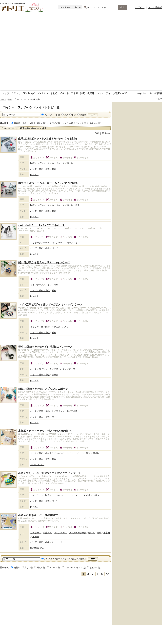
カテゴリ (15, 93)
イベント (64, 93)
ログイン (139, 7)
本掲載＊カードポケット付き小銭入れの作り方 (46, 430)
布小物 (70, 163)
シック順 (81, 123)
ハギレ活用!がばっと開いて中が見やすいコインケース (50, 304)
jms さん (34, 174)
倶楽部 (90, 93)
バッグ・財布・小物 (40, 169)
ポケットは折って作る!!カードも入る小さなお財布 (48, 183)
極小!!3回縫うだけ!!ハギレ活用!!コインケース (45, 346)
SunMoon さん (37, 464)
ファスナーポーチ (77, 532)
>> (107, 573)
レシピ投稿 (156, 93)
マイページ (142, 93)
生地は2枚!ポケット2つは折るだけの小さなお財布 (48, 138)
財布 (32, 163)
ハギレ (76, 242)
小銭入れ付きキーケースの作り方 (38, 515)
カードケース (58, 163)
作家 (74, 115)
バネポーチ (35, 242)
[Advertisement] (38, 53)
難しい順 (41, 123)
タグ (66, 115)
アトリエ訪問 (78, 93)
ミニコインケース (60, 495)
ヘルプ (159, 99)
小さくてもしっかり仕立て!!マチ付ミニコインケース (49, 473)
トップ (5, 93)
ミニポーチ (76, 495)
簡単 (77, 205)
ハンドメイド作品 (52, 115)
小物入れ (56, 327)
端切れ (96, 453)
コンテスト (42, 93)
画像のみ (106, 133)
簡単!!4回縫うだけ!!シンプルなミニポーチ (43, 388)
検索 (10, 99)
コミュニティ (103, 93)
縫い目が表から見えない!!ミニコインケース (44, 262)
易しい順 (28, 123)
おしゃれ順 (95, 123)
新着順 (17, 123)
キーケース (35, 532)
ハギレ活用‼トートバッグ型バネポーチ (41, 225)
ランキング (28, 93)
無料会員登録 (155, 7)
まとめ (53, 93)
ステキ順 (68, 123)
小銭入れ (49, 453)
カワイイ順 (55, 123)
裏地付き (49, 411)
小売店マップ (119, 93)
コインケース (43, 163)
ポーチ (46, 242)
